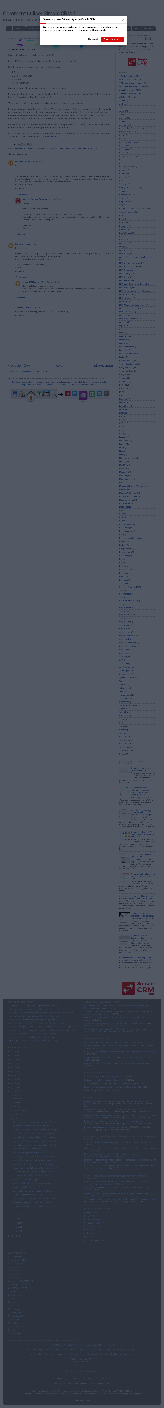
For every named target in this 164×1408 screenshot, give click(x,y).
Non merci (93, 39)
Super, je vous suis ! (112, 39)
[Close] (123, 20)
